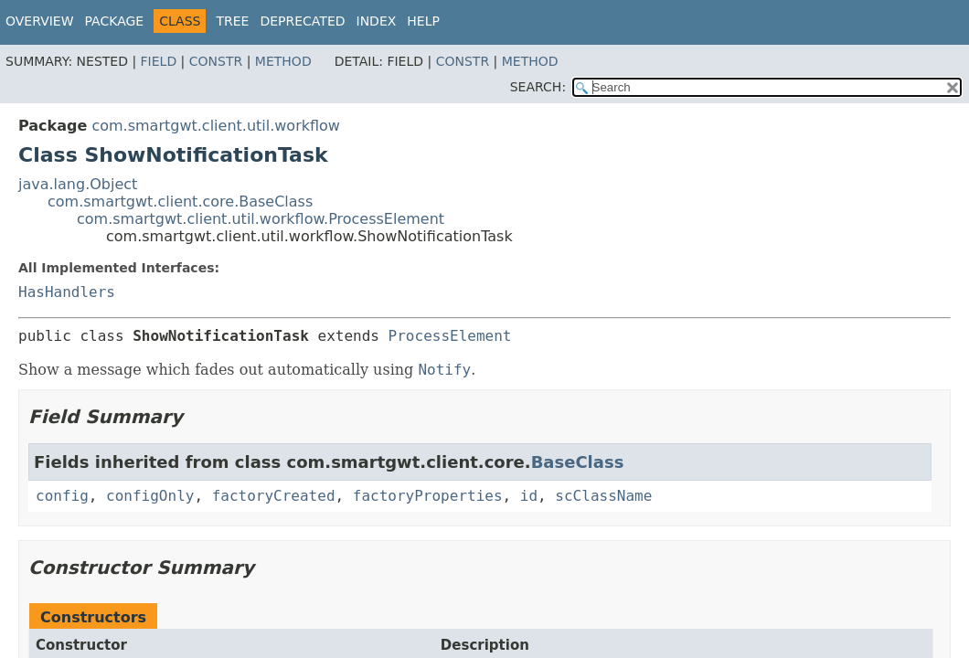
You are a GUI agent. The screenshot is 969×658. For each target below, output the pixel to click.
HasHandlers (66, 292)
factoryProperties (428, 495)
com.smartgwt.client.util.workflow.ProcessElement (260, 219)
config (62, 495)
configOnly (150, 495)
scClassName (603, 495)
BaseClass (577, 462)
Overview (39, 21)
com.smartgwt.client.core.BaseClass (180, 201)
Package (114, 21)
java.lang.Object (77, 184)
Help (423, 21)
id (529, 495)
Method (283, 61)
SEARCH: (538, 87)
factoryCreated (273, 495)
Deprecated (302, 21)
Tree (232, 21)
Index (377, 21)
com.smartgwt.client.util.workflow (215, 125)
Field (159, 61)
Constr (215, 61)
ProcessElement (450, 336)
